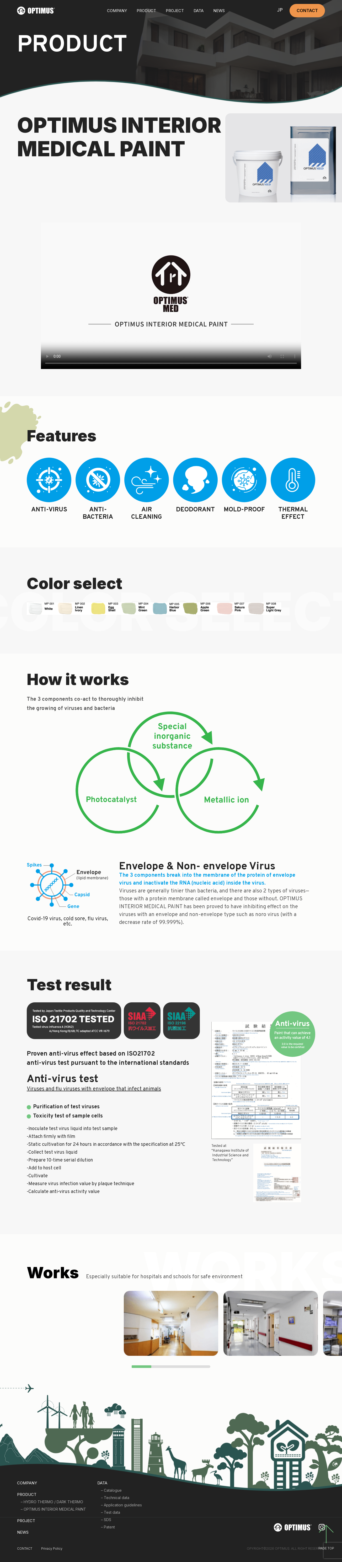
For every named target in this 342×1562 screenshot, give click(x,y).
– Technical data (115, 1497)
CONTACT (307, 10)
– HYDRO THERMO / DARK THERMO (52, 1502)
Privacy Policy (51, 1548)
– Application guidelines (121, 1505)
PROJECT (175, 10)
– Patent (108, 1527)
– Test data (110, 1512)
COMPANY (117, 10)
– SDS (106, 1519)
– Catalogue (111, 1490)
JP (280, 10)
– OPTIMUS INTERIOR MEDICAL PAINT (53, 1509)
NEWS (219, 10)
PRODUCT (26, 1494)
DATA (199, 10)
